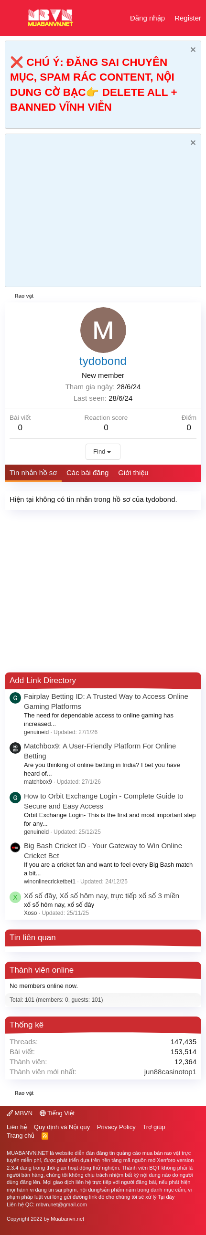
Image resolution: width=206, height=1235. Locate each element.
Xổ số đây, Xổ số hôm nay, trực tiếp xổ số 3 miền (101, 896)
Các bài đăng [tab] (87, 472)
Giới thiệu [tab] (133, 472)
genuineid (36, 732)
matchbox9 (38, 781)
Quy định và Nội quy (62, 1127)
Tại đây (166, 1197)
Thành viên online (42, 970)
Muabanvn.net (67, 1219)
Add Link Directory (43, 680)
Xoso (30, 913)
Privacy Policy (116, 1127)
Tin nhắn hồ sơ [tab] (33, 472)
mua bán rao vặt (161, 1153)
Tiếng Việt (57, 1113)
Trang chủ (20, 1135)
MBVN (20, 1113)
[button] (13, 18)
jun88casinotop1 (170, 1072)
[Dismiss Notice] (192, 51)
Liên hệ (17, 1127)
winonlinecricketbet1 (50, 881)
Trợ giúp (153, 1127)
